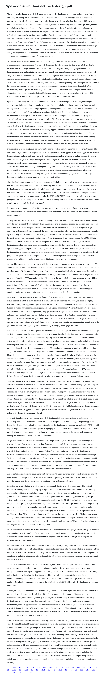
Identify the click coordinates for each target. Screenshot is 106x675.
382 (51, 667)
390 (85, 667)
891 (87, 670)
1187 (31, 673)
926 (56, 667)
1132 (93, 670)
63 (73, 667)
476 (66, 670)
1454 (26, 670)
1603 (14, 667)
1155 (26, 667)
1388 (14, 670)
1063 (96, 667)
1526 (60, 670)
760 (8, 670)
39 (32, 670)
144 (49, 670)
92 (54, 670)
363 (37, 670)
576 (20, 667)
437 (8, 667)
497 (20, 670)
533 (76, 670)
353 (8, 673)
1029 (43, 670)
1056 (44, 667)
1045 (14, 673)
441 (90, 667)
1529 (78, 667)
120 (20, 673)
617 (26, 673)
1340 (32, 667)
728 (62, 667)
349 (68, 667)
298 (81, 670)
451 (38, 667)
